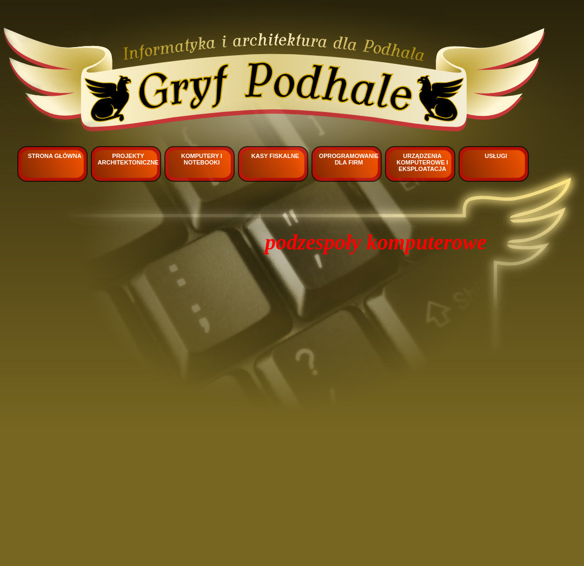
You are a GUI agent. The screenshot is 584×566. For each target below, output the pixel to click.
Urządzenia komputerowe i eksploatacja (422, 162)
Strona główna (54, 156)
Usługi (496, 156)
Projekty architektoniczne (128, 159)
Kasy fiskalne (275, 156)
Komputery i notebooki (201, 159)
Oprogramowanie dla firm (349, 159)
